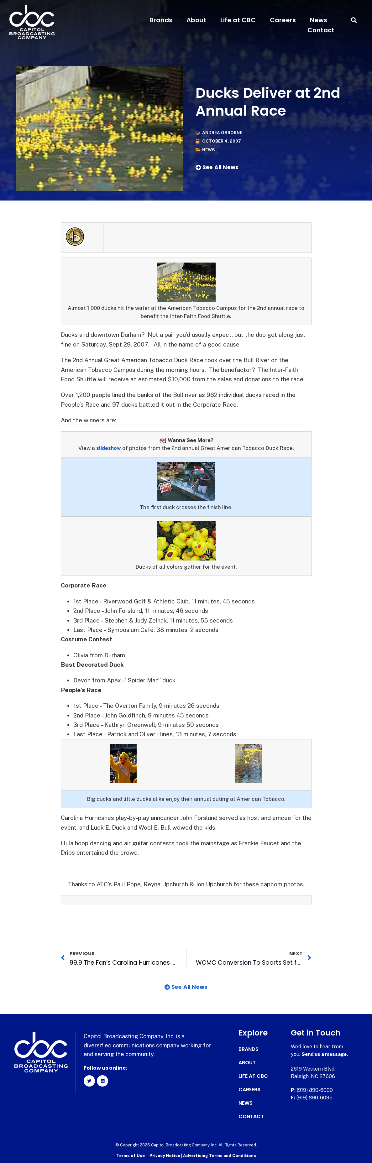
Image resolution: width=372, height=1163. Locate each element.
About (196, 20)
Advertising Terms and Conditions (219, 1155)
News (318, 20)
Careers (283, 20)
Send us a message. (325, 1054)
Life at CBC (238, 20)
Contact (320, 30)
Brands (160, 20)
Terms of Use (130, 1155)
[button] (354, 20)
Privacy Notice (165, 1155)
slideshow (109, 448)
